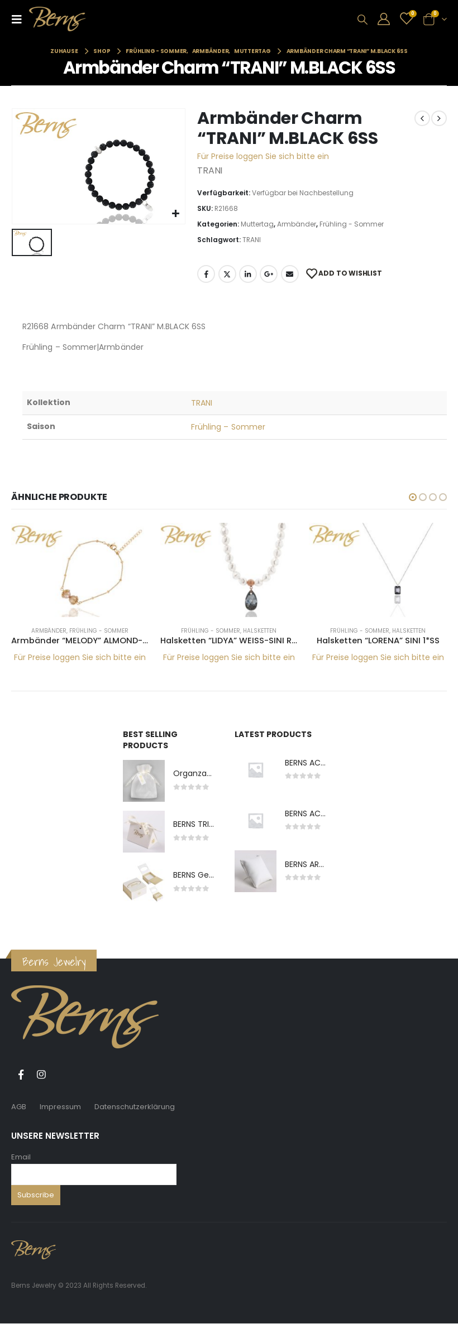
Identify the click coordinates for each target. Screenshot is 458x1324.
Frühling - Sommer (351, 224)
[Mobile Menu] (20, 18)
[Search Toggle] (362, 19)
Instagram (41, 1075)
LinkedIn (248, 274)
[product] (80, 570)
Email (21, 1157)
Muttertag (257, 224)
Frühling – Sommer (228, 426)
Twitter (227, 274)
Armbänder (296, 224)
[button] (413, 497)
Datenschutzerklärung (134, 1107)
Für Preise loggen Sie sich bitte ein (263, 156)
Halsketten (259, 631)
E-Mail (290, 274)
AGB (18, 1107)
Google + (269, 274)
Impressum (60, 1107)
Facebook (206, 274)
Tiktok (62, 1075)
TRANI (251, 239)
